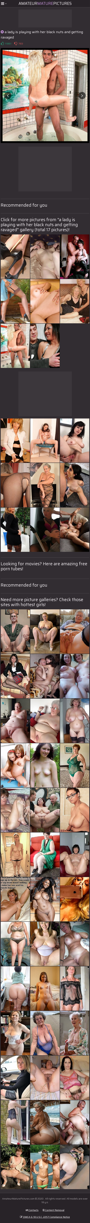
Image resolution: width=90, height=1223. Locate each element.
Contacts (32, 1210)
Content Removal (53, 1210)
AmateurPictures (45, 3)
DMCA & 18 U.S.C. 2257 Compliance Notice (45, 1217)
